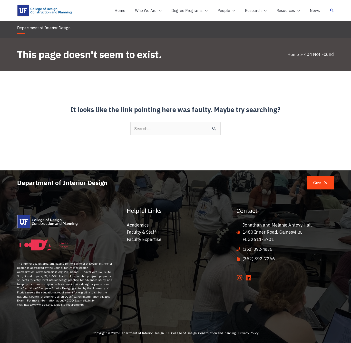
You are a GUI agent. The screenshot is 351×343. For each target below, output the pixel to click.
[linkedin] (249, 278)
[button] (159, 10)
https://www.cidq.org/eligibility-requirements (54, 305)
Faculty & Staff (141, 232)
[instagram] (240, 278)
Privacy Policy (248, 333)
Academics (138, 225)
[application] (169, 10)
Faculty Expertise (144, 239)
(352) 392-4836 (259, 249)
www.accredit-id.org (49, 272)
